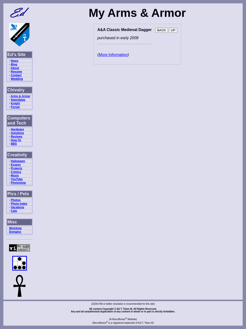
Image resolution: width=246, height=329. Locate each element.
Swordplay (18, 99)
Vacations (17, 207)
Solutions (17, 133)
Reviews (16, 136)
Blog (14, 64)
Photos (16, 200)
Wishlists (15, 228)
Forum (15, 107)
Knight (15, 103)
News (14, 61)
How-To (16, 140)
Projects (16, 168)
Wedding (17, 79)
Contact (16, 75)
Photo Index (19, 203)
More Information (113, 55)
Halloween (18, 161)
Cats (14, 211)
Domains (15, 232)
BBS (14, 144)
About (15, 68)
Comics (16, 172)
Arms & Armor (21, 96)
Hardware (17, 129)
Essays (16, 164)
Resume (16, 71)
